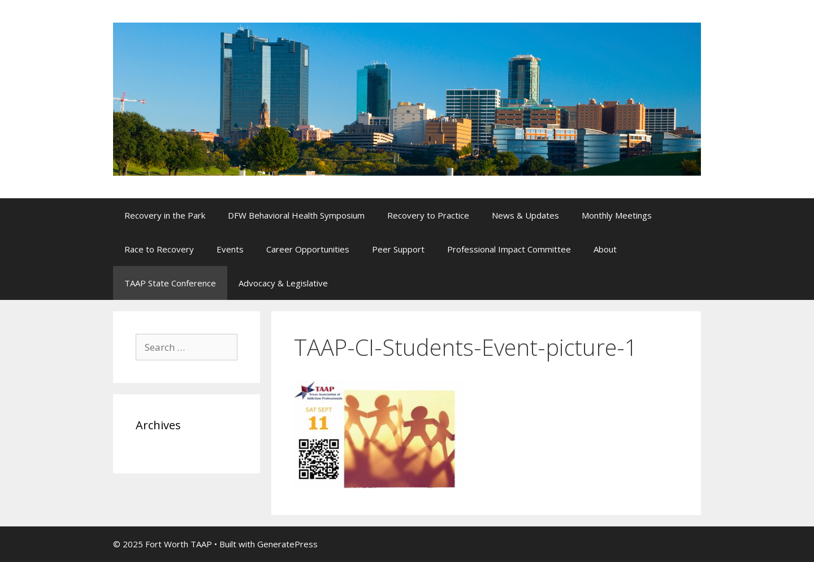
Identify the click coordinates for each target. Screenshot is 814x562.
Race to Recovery (159, 249)
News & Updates (525, 215)
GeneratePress (287, 544)
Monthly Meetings (617, 215)
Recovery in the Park (164, 215)
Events (230, 249)
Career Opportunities (307, 249)
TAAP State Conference (170, 283)
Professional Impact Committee (509, 249)
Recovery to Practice (428, 215)
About (605, 249)
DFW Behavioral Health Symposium (296, 215)
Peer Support (398, 249)
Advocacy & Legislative (283, 283)
